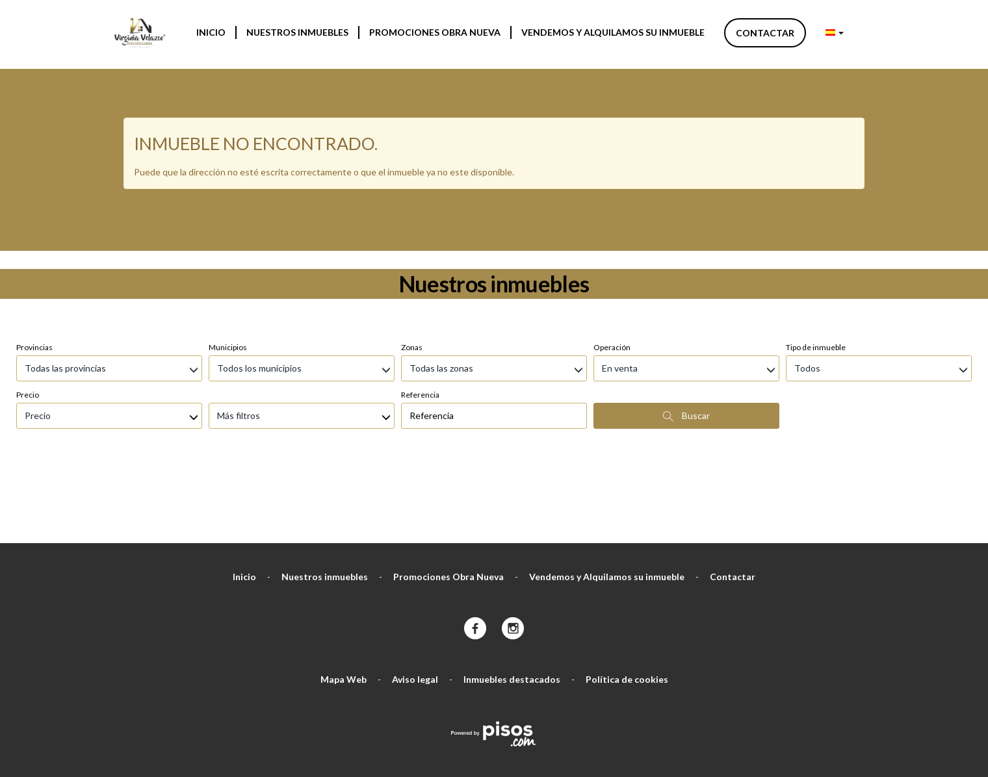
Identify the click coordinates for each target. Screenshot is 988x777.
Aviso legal (415, 610)
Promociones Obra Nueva (434, 32)
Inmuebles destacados (511, 610)
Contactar (765, 32)
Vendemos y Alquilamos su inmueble (613, 32)
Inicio (211, 32)
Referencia (420, 326)
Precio (27, 326)
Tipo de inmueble (816, 278)
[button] (834, 32)
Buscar (686, 347)
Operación (611, 278)
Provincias (34, 278)
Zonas (411, 278)
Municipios (228, 278)
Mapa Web (343, 610)
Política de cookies (627, 610)
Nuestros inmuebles (297, 32)
